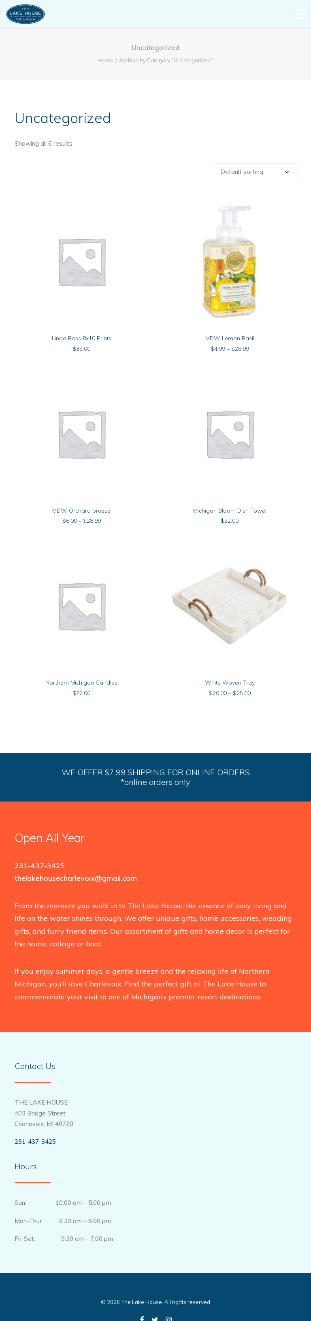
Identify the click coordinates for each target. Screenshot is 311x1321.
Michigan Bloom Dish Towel (229, 510)
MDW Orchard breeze (81, 510)
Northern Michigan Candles (81, 682)
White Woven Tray (230, 682)
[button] (81, 261)
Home (105, 60)
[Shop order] (255, 171)
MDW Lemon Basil (229, 338)
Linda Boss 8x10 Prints (81, 338)
